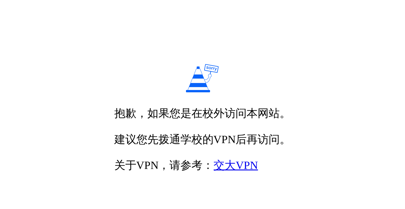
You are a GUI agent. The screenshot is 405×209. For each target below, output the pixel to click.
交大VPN (236, 165)
